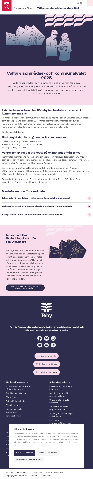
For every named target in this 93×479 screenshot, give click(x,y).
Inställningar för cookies (29, 460)
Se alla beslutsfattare (12, 132)
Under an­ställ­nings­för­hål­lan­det (60, 401)
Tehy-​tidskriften (13, 416)
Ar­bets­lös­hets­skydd (15, 401)
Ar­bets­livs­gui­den (58, 382)
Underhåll (46, 476)
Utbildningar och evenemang (14, 410)
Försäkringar (12, 405)
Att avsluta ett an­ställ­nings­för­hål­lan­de (59, 408)
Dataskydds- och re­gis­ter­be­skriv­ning (47, 473)
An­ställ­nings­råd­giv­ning (17, 393)
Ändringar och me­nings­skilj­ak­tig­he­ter (61, 415)
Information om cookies (16, 473)
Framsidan (19, 8)
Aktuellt (30, 8)
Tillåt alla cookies (24, 453)
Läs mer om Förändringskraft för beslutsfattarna (23, 288)
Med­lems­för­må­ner (16, 382)
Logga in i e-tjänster (48, 364)
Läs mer (17, 446)
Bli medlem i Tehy (49, 356)
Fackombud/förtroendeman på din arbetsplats (17, 388)
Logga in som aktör (48, 372)
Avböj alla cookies (48, 453)
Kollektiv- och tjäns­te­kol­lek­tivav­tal (60, 388)
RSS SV (34, 476)
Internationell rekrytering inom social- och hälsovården (61, 423)
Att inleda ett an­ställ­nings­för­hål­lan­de (58, 394)
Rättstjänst (11, 397)
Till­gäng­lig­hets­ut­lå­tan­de (16, 476)
